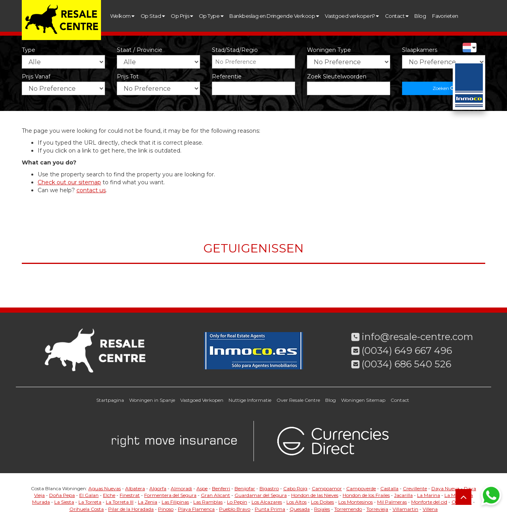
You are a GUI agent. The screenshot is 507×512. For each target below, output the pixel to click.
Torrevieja (377, 509)
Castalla (389, 488)
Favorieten (445, 16)
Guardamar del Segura (260, 495)
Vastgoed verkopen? (352, 16)
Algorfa (157, 488)
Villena (430, 509)
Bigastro (269, 488)
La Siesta (64, 502)
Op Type (211, 16)
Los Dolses (322, 502)
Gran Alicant (215, 495)
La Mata (453, 495)
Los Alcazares (267, 502)
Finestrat (130, 495)
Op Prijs (182, 16)
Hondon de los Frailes (366, 495)
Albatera (135, 488)
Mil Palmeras (392, 502)
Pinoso (165, 509)
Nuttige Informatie (250, 400)
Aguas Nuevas (104, 488)
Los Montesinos (355, 502)
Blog (420, 16)
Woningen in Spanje (152, 400)
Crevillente (415, 488)
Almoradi (181, 488)
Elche (109, 495)
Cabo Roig (295, 488)
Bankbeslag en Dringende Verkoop (273, 16)
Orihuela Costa (86, 509)
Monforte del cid (429, 502)
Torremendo (348, 509)
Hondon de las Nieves (314, 495)
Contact (396, 16)
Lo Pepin (237, 502)
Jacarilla (403, 495)
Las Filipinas (175, 502)
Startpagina (110, 400)
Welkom (122, 16)
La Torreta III (119, 502)
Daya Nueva (445, 488)
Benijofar (244, 488)
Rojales (322, 509)
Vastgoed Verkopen (201, 400)
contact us (91, 190)
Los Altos (296, 502)
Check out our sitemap (69, 182)
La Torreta (89, 502)
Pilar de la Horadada (131, 509)
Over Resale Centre (298, 400)
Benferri (221, 488)
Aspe (202, 488)
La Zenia (147, 502)
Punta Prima (270, 509)
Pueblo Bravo (234, 509)
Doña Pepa (62, 495)
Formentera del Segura (170, 495)
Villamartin (405, 509)
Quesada (300, 509)
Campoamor (327, 488)
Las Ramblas (208, 502)
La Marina (428, 495)
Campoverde (361, 488)
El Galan (89, 495)
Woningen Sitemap (363, 400)
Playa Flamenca (196, 509)
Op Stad (152, 16)
